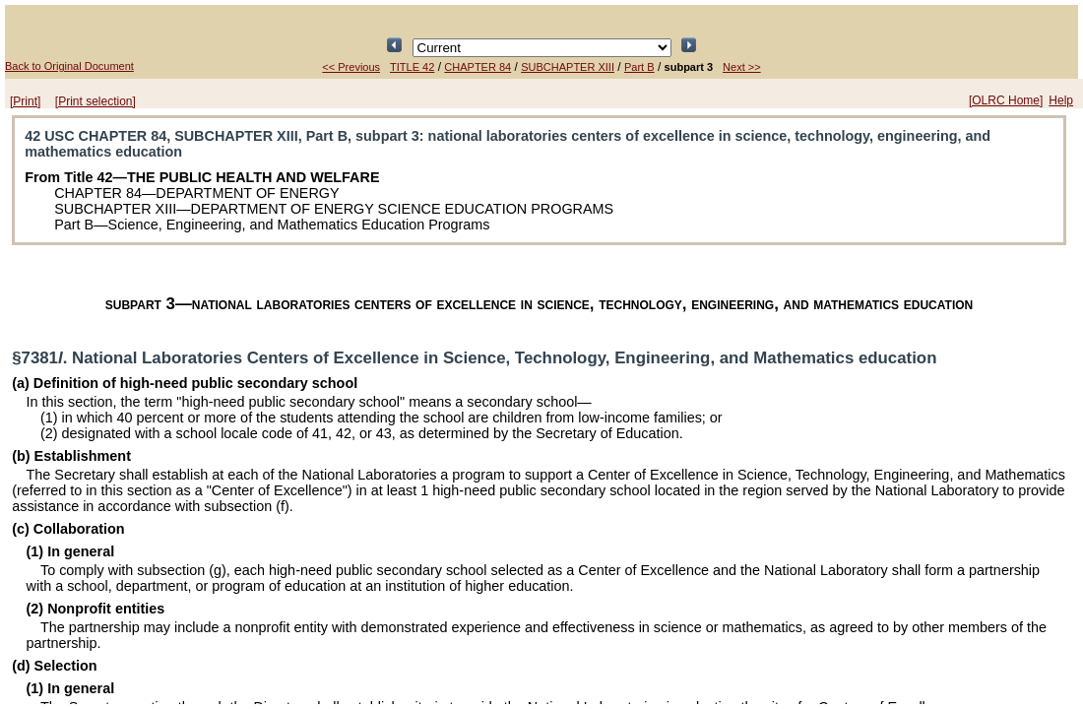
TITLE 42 (412, 67)
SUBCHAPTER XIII (567, 67)
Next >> (742, 67)
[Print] (25, 101)
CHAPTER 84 (477, 67)
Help (1061, 100)
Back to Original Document (69, 66)
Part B (639, 67)
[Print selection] (95, 101)
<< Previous (351, 67)
